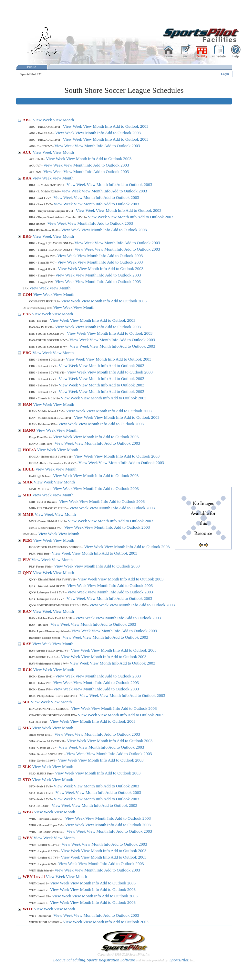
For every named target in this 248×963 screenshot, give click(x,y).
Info (108, 126)
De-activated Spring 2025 (38, 307)
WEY (28, 837)
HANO (29, 430)
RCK (28, 669)
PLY (27, 559)
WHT (28, 908)
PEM (28, 540)
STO (27, 779)
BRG (28, 236)
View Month (63, 119)
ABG (28, 119)
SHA (27, 727)
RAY (27, 643)
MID (27, 494)
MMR (29, 514)
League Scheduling (69, 960)
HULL (29, 469)
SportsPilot (179, 960)
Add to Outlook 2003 (131, 126)
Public (32, 67)
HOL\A (30, 449)
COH (28, 294)
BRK (26, 288)
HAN (28, 404)
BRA (27, 178)
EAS (27, 313)
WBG (28, 811)
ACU (28, 152)
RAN (28, 611)
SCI (27, 701)
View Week (42, 119)
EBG (28, 352)
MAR (28, 482)
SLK (27, 766)
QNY (28, 572)
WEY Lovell (34, 876)
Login (225, 74)
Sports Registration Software (111, 960)
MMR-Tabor (30, 534)
